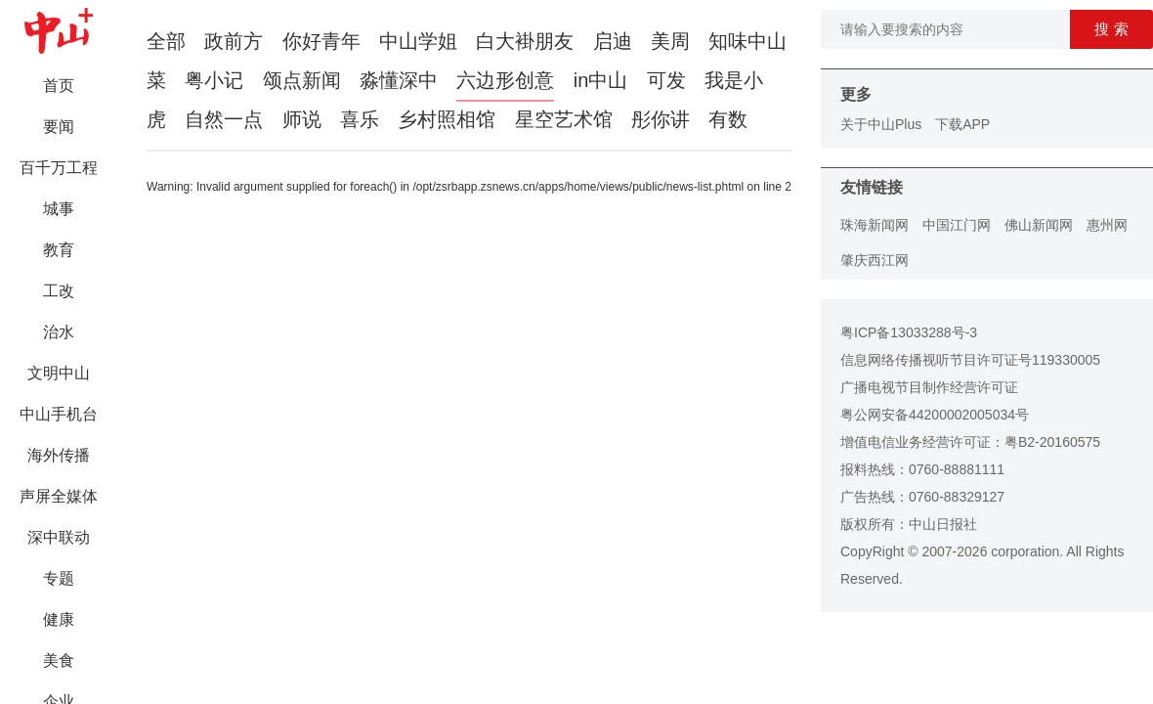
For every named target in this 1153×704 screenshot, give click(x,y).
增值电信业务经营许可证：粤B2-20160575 (970, 442)
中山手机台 (59, 414)
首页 (58, 85)
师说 (301, 119)
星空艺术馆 (564, 119)
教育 (58, 250)
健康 (58, 619)
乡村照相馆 (446, 119)
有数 (727, 119)
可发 (666, 80)
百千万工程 (59, 167)
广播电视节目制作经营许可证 (929, 387)
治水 (58, 332)
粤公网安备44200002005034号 (934, 414)
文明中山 (58, 373)
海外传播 (58, 455)
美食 (58, 660)
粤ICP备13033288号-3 (908, 332)
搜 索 (1111, 29)
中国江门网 (956, 225)
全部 (166, 41)
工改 (58, 291)
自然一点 (224, 119)
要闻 (58, 126)
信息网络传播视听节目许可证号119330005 (970, 360)
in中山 (601, 80)
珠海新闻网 (874, 225)
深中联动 (58, 537)
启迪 (612, 41)
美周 (670, 41)
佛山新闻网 (1038, 225)
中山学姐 (418, 41)
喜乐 (359, 119)
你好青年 (321, 41)
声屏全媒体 (59, 496)
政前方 (233, 41)
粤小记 (214, 80)
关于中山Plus (880, 124)
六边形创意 (505, 80)
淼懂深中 (399, 80)
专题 (58, 578)
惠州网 (1107, 225)
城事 (58, 208)
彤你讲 (660, 119)
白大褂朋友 (525, 41)
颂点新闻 (302, 80)
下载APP (962, 124)
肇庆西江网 (874, 260)
